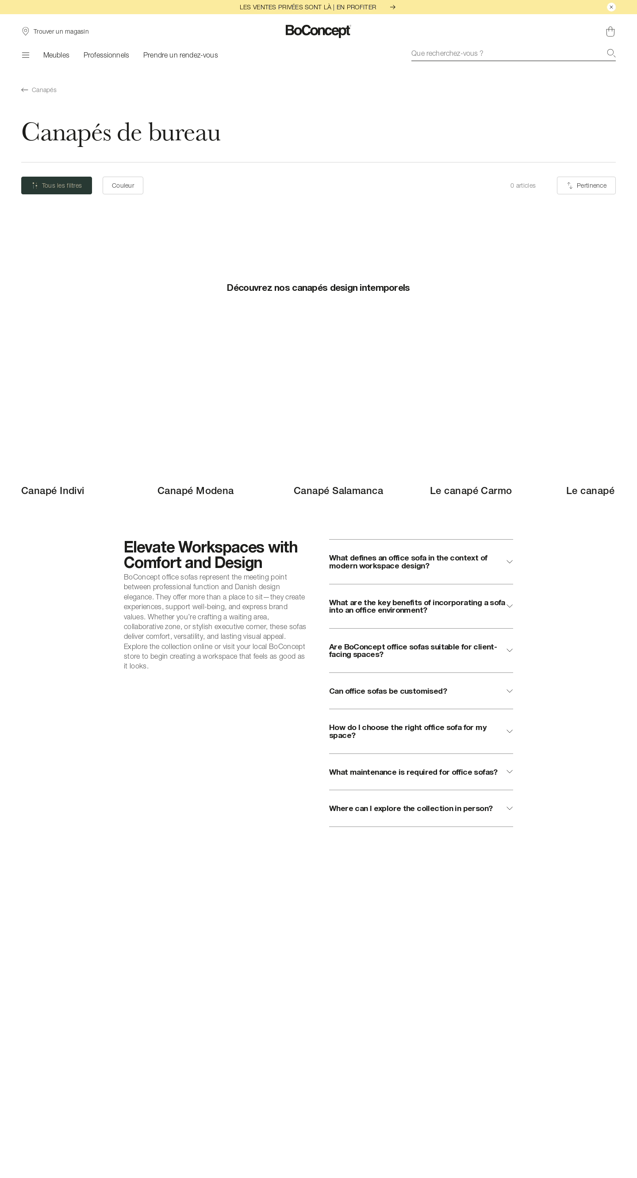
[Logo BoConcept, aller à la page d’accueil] (319, 31)
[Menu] (25, 55)
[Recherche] (611, 53)
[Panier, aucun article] (610, 31)
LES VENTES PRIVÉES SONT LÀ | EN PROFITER (318, 7)
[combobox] (513, 53)
